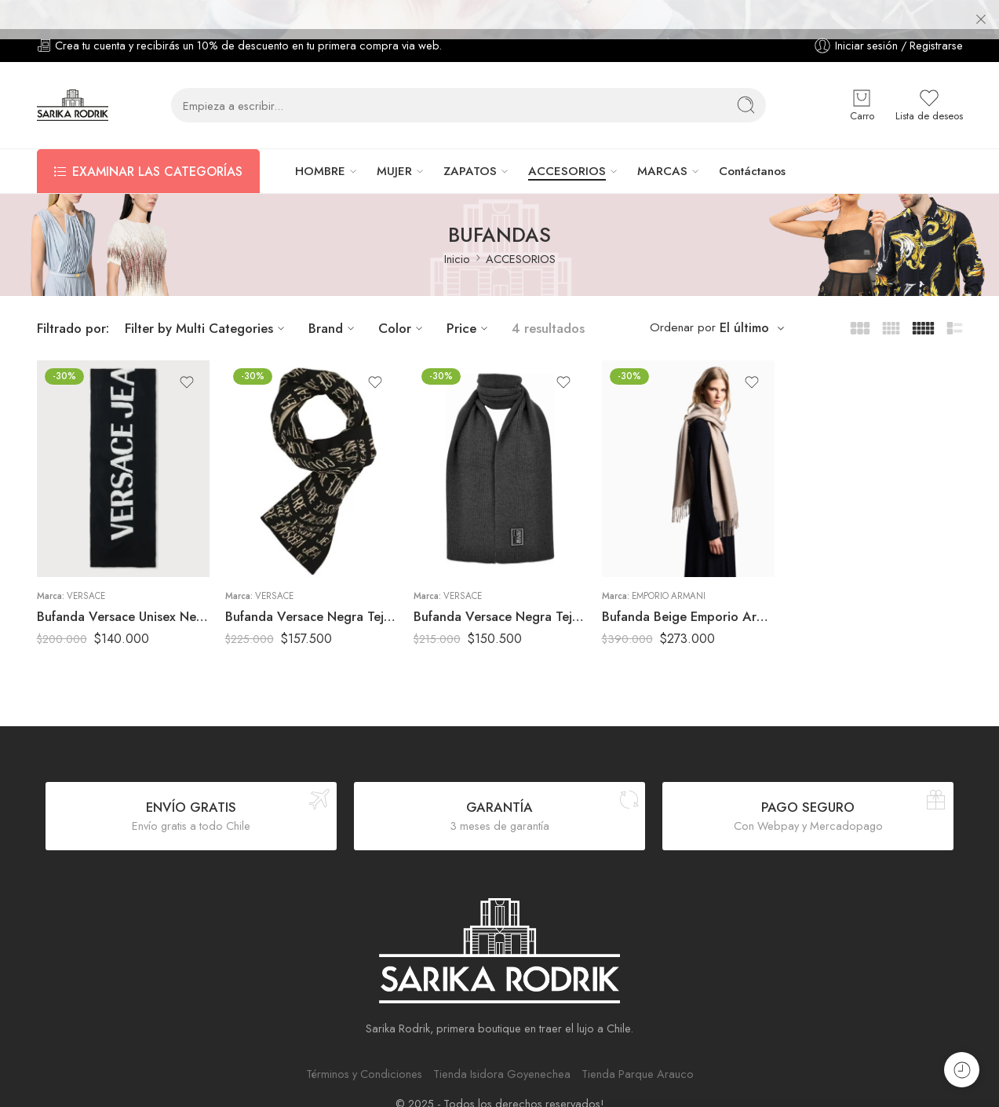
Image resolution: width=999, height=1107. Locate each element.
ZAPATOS (470, 142)
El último (744, 299)
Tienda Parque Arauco (638, 1044)
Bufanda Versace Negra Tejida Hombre (500, 586)
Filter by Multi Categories (207, 298)
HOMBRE (320, 142)
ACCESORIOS (567, 142)
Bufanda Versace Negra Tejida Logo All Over (311, 586)
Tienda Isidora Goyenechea (502, 1044)
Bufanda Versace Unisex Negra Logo (123, 586)
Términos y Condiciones (364, 1044)
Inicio (457, 229)
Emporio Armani (668, 566)
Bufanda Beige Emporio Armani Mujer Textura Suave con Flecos (688, 586)
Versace (86, 566)
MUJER (394, 142)
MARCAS (662, 142)
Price (469, 298)
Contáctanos (752, 142)
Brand (333, 298)
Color (402, 298)
